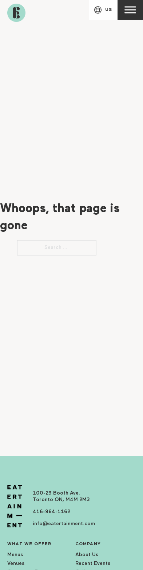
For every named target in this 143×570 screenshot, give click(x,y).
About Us (86, 555)
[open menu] (130, 9)
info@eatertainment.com (64, 524)
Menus (15, 555)
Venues (15, 563)
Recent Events (92, 563)
